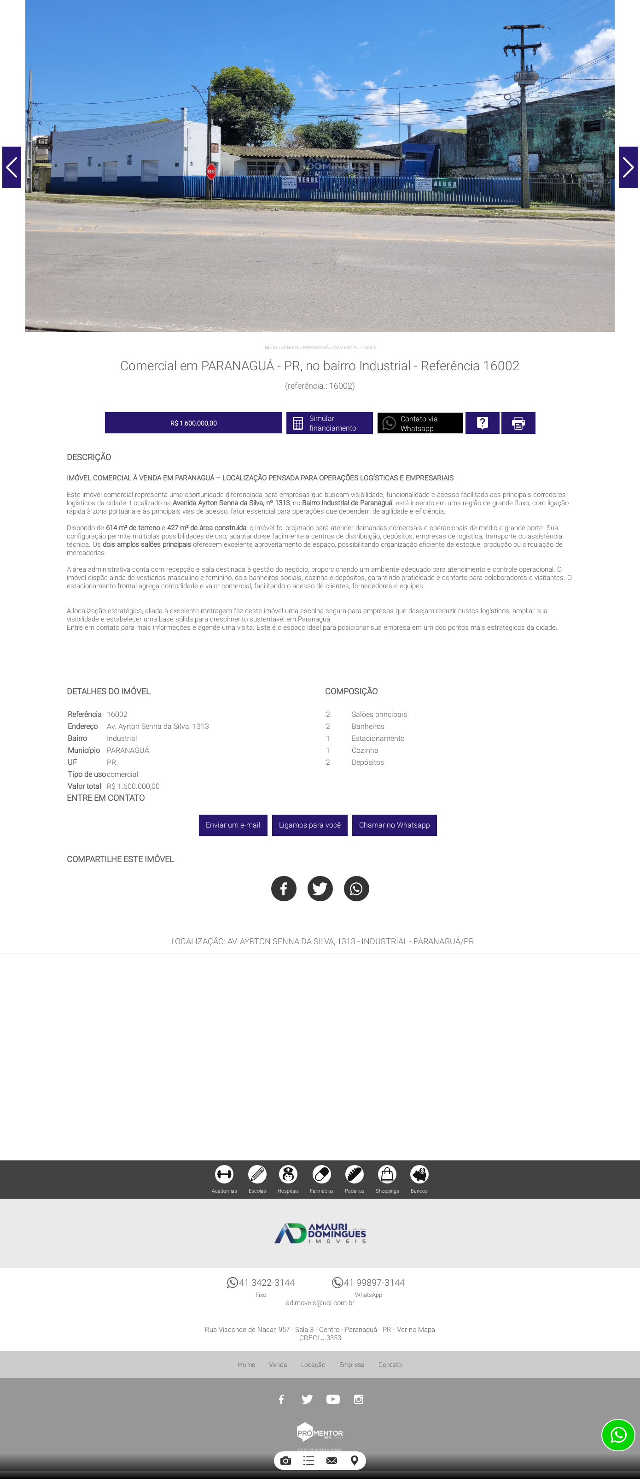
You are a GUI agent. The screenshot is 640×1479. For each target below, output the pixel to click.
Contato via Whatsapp (419, 423)
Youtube (333, 1399)
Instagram (358, 1399)
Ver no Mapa (416, 1329)
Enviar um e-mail (233, 825)
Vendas (290, 347)
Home (246, 1364)
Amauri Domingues (320, 1233)
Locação (313, 1364)
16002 (370, 347)
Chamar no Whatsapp (394, 825)
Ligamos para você (310, 825)
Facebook (284, 888)
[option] (320, 166)
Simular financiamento (332, 423)
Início (270, 347)
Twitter (320, 888)
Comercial (346, 347)
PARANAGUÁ (316, 347)
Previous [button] (11, 167)
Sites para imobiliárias (320, 1450)
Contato (390, 1364)
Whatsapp (356, 888)
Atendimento (618, 1435)
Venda (278, 1364)
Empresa (352, 1364)
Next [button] (628, 167)
